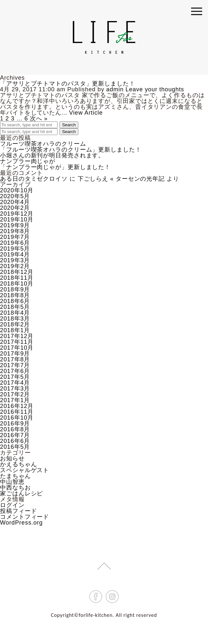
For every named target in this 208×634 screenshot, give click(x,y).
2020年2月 (15, 208)
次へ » (39, 118)
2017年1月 (15, 400)
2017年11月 (16, 342)
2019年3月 (15, 260)
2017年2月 (15, 394)
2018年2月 (15, 324)
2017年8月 (15, 359)
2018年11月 (16, 278)
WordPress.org (21, 522)
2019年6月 (15, 243)
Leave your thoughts (154, 89)
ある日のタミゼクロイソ (34, 178)
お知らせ (12, 458)
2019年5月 (15, 248)
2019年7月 (15, 237)
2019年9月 (15, 225)
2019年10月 (16, 219)
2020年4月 (15, 202)
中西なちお (15, 487)
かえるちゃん (18, 464)
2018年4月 (15, 313)
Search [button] (69, 124)
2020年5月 (15, 196)
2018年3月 (15, 318)
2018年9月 (15, 289)
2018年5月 (15, 307)
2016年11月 (16, 412)
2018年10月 (16, 283)
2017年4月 (15, 382)
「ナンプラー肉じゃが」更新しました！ (55, 167)
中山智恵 (12, 482)
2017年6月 (15, 371)
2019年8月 (15, 231)
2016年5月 (15, 447)
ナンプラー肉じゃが (27, 161)
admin (115, 89)
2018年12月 (16, 272)
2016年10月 (16, 417)
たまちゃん (15, 476)
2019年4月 (15, 254)
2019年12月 (16, 213)
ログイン (12, 505)
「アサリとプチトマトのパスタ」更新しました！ (67, 83)
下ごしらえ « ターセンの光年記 (121, 178)
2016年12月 (16, 406)
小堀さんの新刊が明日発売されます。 (52, 155)
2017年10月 (16, 348)
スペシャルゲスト (24, 470)
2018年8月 (15, 295)
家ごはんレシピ (21, 493)
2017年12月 (16, 336)
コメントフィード (24, 517)
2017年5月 (15, 377)
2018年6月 (15, 301)
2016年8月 (15, 429)
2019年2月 (15, 266)
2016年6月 (15, 441)
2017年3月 (15, 388)
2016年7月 (15, 435)
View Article (86, 112)
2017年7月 (15, 365)
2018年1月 (15, 330)
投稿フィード (18, 511)
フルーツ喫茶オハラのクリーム (43, 144)
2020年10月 (16, 190)
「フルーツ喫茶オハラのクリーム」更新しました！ (70, 149)
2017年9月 (15, 353)
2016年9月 (15, 423)
